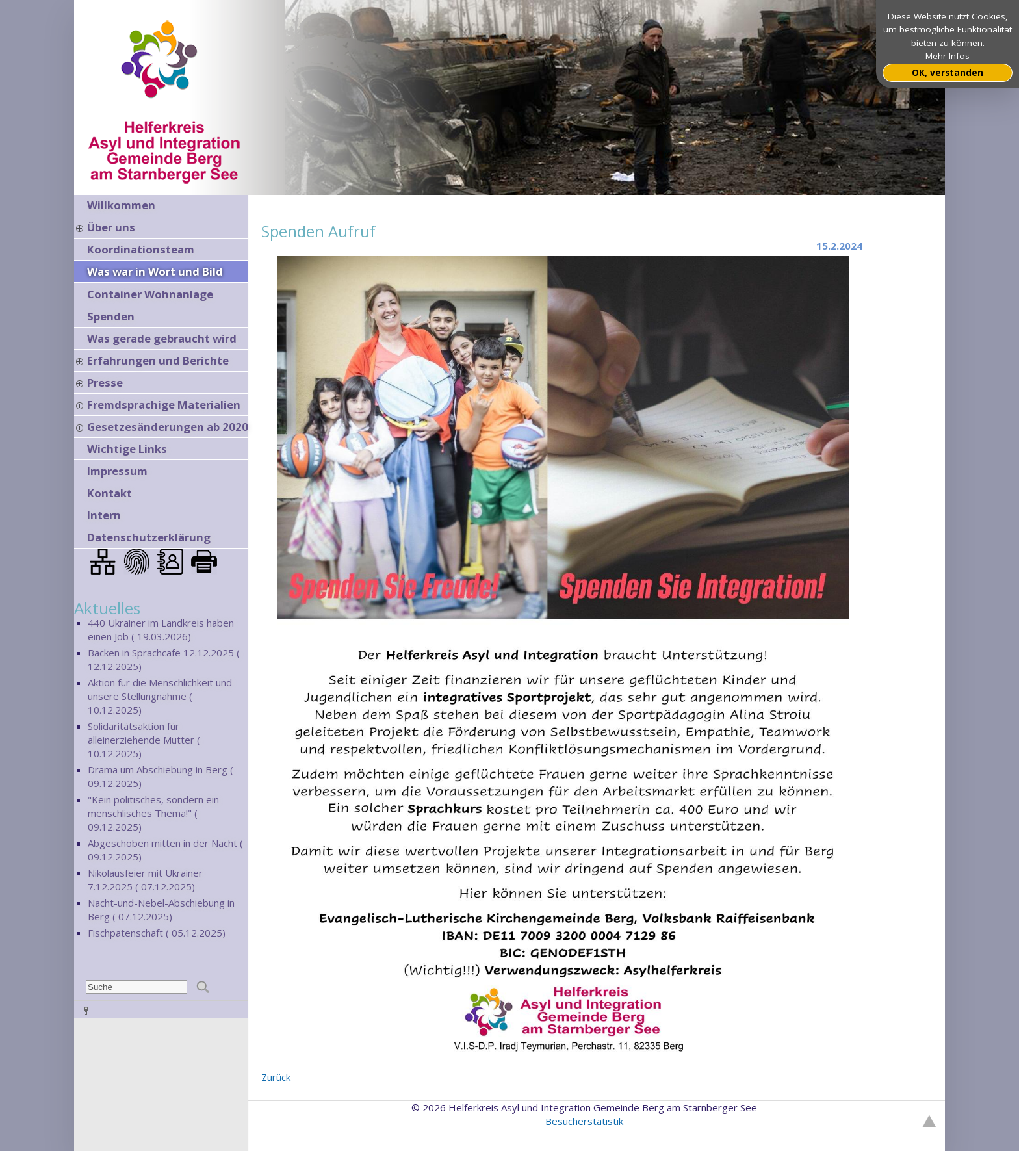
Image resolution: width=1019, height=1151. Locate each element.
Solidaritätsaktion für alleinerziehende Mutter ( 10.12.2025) (144, 739)
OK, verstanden (947, 73)
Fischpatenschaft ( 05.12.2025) (157, 932)
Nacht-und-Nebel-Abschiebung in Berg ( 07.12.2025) (161, 909)
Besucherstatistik (584, 1121)
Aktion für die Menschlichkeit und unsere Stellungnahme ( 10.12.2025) (160, 696)
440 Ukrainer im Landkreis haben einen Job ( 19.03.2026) (161, 629)
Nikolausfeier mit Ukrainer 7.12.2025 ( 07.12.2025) (145, 879)
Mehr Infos (947, 56)
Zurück (275, 1076)
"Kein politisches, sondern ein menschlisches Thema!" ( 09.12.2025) (153, 813)
